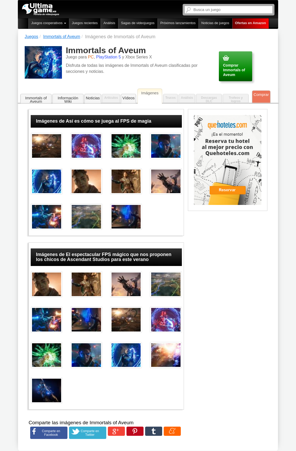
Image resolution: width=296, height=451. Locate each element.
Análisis (109, 23)
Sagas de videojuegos (138, 23)
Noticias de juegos (215, 23)
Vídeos (128, 98)
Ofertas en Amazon (250, 23)
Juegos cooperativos (48, 23)
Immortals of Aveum (36, 100)
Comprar (261, 94)
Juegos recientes (85, 23)
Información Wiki (68, 100)
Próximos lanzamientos (177, 23)
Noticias (93, 98)
